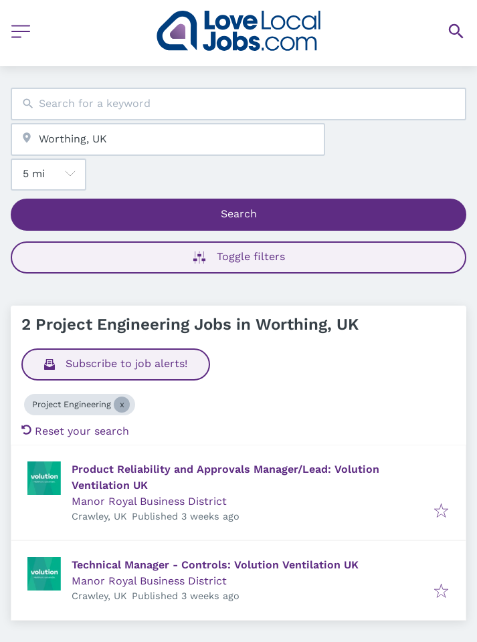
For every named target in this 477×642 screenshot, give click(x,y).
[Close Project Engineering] (122, 405)
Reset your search (75, 431)
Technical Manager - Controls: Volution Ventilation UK (215, 564)
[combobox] (238, 104)
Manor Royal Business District (149, 501)
